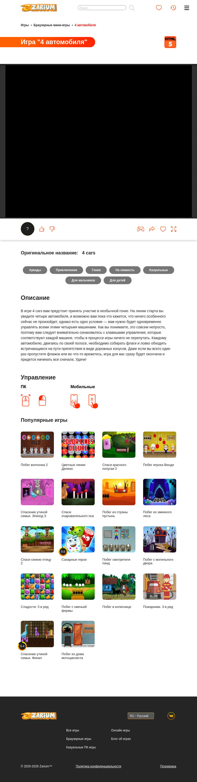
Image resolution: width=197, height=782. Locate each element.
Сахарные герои (78, 550)
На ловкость (124, 277)
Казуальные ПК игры (81, 747)
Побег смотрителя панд (118, 552)
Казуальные (158, 277)
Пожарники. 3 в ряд (159, 597)
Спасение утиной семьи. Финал (37, 646)
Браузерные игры (78, 739)
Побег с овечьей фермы (78, 599)
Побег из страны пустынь (118, 504)
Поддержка (168, 766)
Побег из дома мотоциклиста (78, 646)
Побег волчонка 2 (37, 455)
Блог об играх (121, 739)
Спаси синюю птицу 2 (37, 552)
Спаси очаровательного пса (78, 504)
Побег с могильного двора (159, 552)
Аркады (35, 277)
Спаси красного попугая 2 (118, 457)
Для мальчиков (83, 287)
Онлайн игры (120, 730)
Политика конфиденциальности (98, 766)
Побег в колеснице (118, 597)
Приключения (66, 277)
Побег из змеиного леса (159, 504)
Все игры (72, 730)
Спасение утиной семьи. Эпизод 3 (37, 504)
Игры (25, 25)
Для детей (117, 287)
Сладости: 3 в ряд (37, 597)
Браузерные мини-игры (52, 25)
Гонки (96, 277)
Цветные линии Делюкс (78, 457)
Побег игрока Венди (159, 455)
